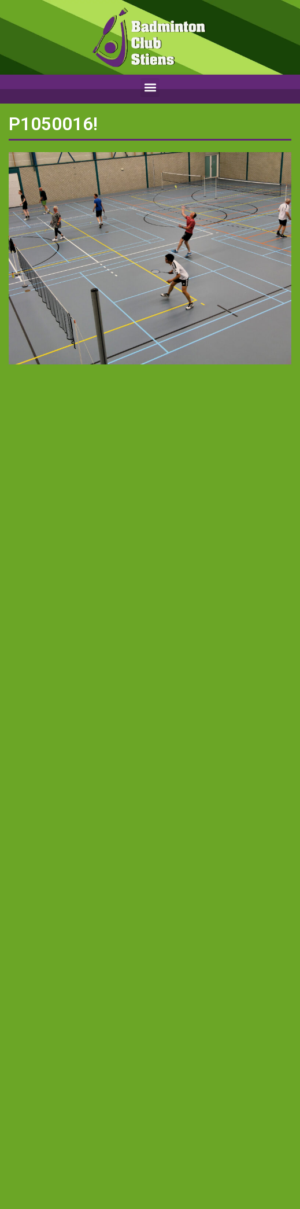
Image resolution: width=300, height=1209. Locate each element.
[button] (150, 87)
